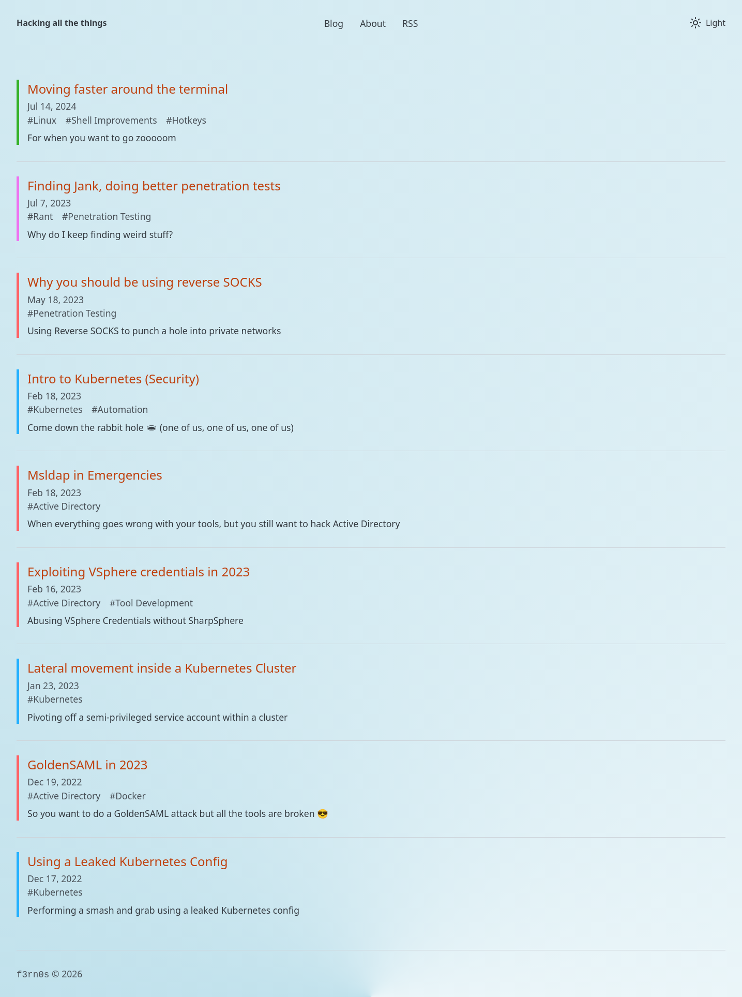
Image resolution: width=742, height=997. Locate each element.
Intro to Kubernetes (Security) (113, 378)
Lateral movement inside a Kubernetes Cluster (161, 667)
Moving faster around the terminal (127, 88)
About (373, 23)
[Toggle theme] (707, 23)
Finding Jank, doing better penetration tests (154, 185)
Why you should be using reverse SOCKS (144, 281)
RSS (410, 23)
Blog (333, 23)
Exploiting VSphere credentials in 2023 (138, 571)
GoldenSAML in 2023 (87, 764)
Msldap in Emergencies (94, 474)
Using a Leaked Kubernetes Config (127, 861)
